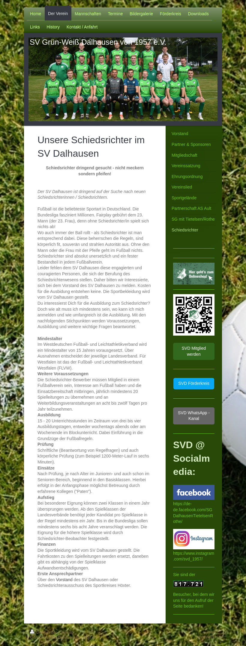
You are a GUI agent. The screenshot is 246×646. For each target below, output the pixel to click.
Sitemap (67, 632)
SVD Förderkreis (193, 383)
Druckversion (44, 632)
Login (211, 632)
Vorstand (64, 579)
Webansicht (206, 637)
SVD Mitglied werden (194, 351)
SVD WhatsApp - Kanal (194, 415)
